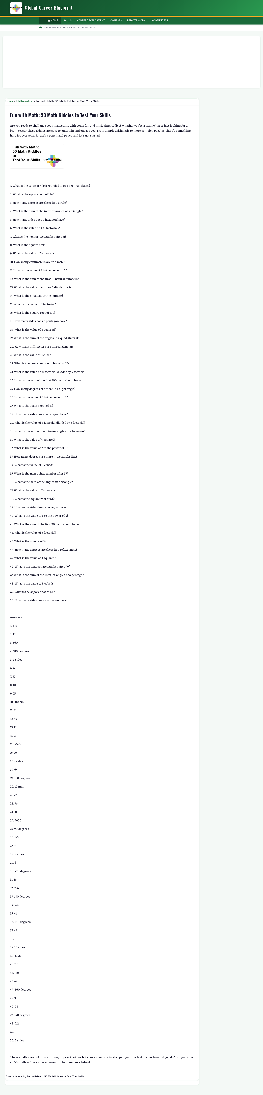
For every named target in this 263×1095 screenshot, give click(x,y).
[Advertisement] (106, 62)
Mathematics (24, 101)
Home (53, 20)
